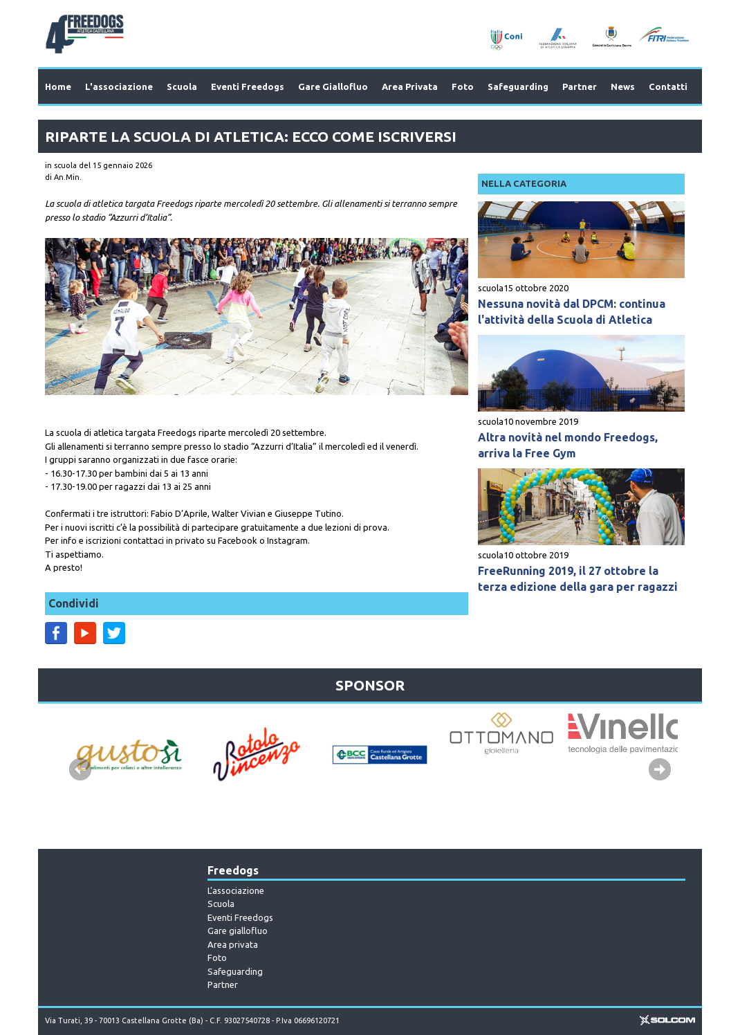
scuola (490, 288)
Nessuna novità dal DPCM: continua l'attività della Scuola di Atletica (571, 311)
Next (660, 769)
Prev (80, 769)
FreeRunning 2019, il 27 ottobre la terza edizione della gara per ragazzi (578, 579)
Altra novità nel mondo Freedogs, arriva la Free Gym (568, 445)
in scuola (61, 165)
